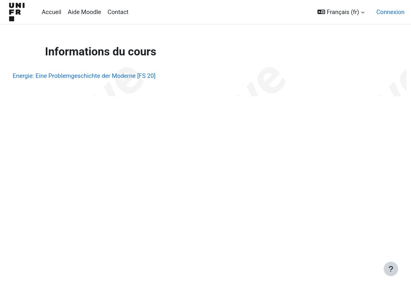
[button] (340, 12)
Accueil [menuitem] (51, 12)
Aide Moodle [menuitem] (84, 12)
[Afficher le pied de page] (391, 269)
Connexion (390, 12)
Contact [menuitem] (118, 12)
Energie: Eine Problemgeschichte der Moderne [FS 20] (102, 75)
